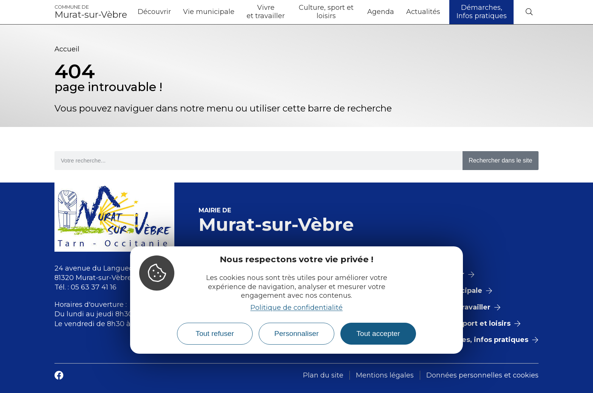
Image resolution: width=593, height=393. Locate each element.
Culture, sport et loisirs (326, 11)
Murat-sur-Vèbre (90, 12)
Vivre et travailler (266, 11)
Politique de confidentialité (296, 307)
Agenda (380, 12)
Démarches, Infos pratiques (481, 11)
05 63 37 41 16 (93, 287)
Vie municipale (208, 12)
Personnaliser (296, 333)
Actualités (423, 12)
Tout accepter (378, 333)
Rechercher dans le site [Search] (500, 160)
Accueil (66, 49)
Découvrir (154, 12)
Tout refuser (215, 333)
